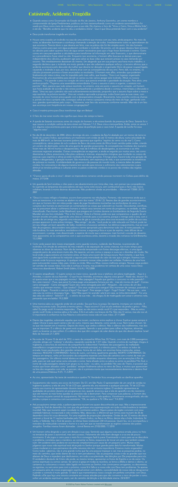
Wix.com (108, 484)
